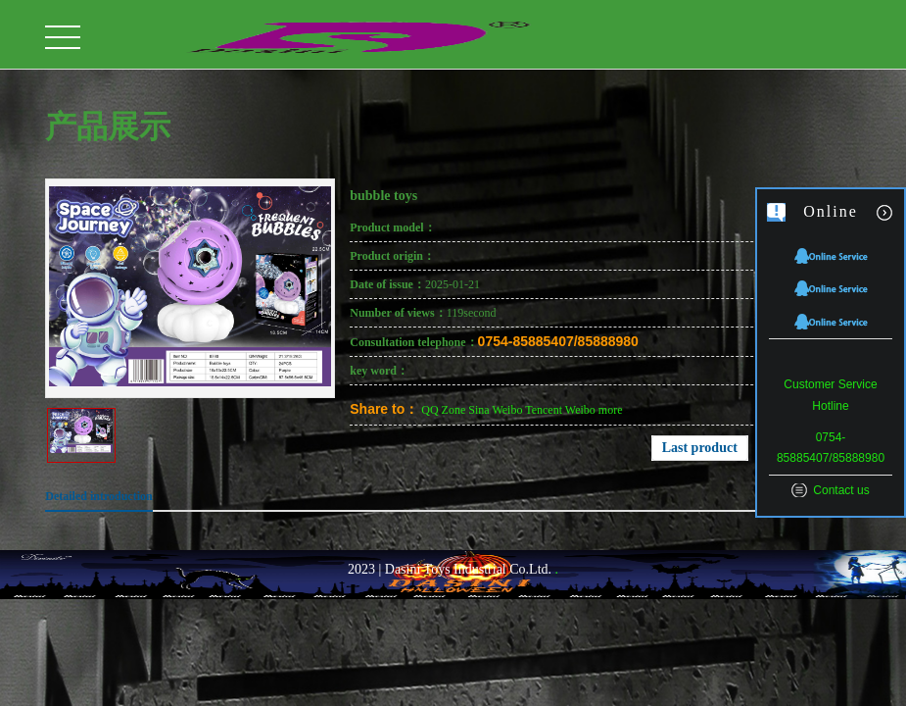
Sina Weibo (495, 410)
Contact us (841, 490)
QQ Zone (443, 410)
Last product (700, 447)
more (610, 410)
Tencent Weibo (560, 410)
